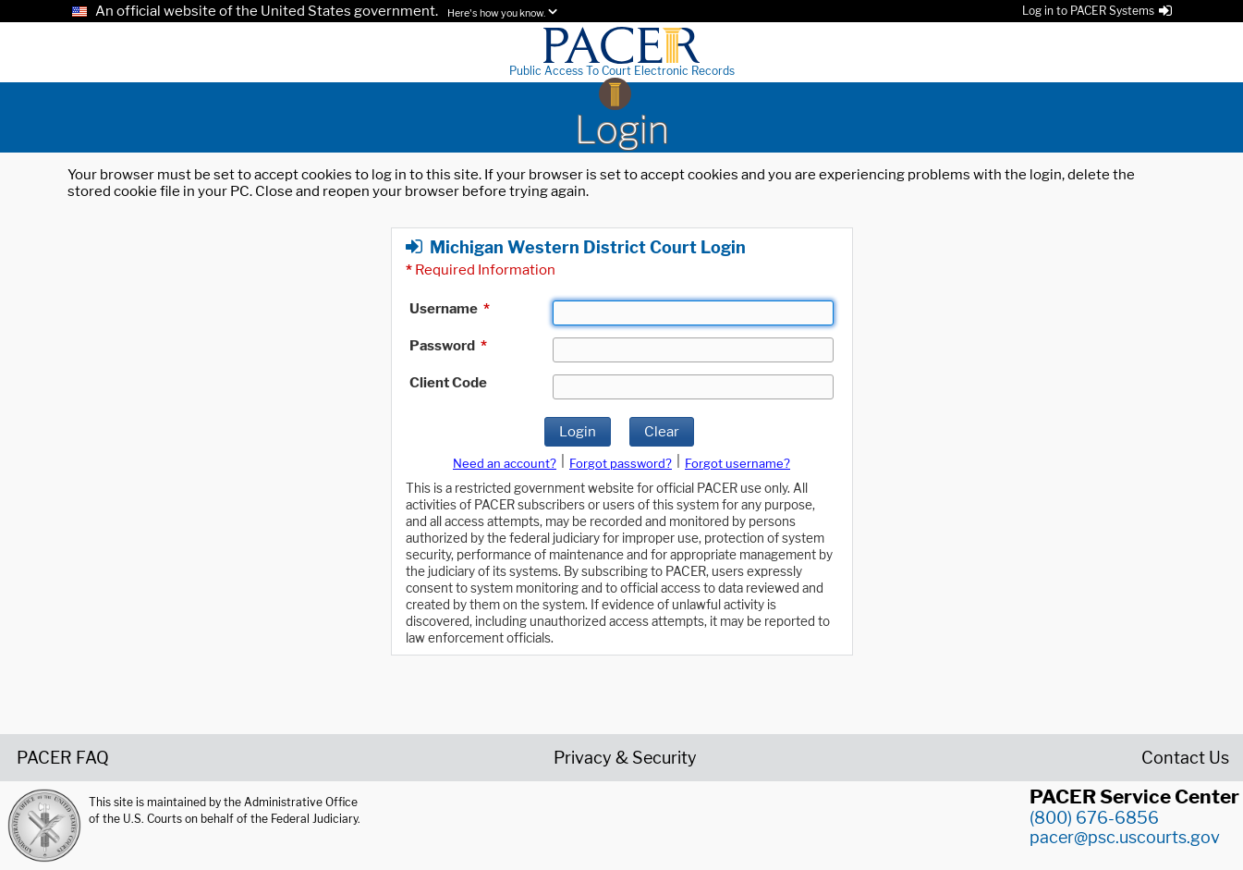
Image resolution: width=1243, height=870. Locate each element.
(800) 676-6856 (1094, 817)
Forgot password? (620, 463)
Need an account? (504, 463)
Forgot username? (737, 463)
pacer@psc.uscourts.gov (1125, 837)
